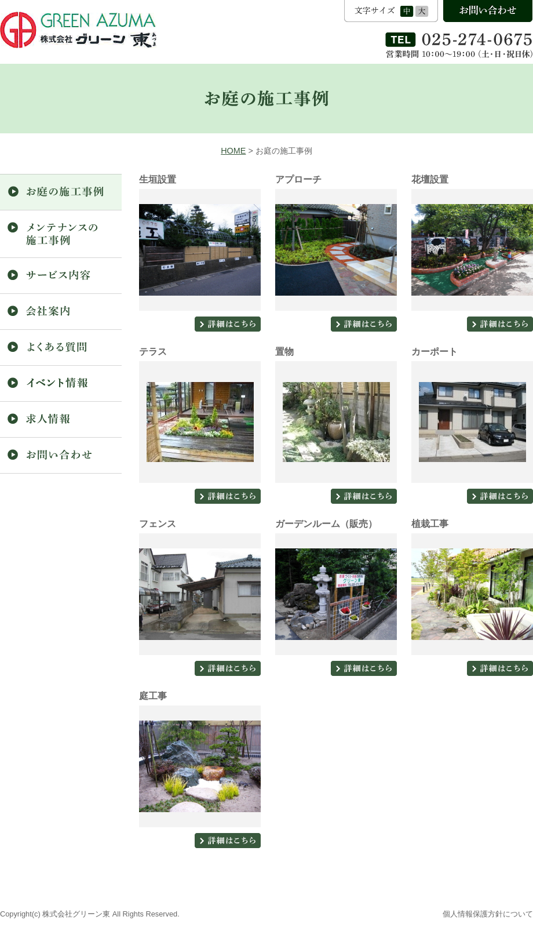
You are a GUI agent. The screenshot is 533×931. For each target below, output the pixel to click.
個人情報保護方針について (488, 914)
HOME (233, 150)
